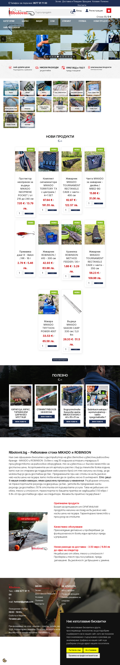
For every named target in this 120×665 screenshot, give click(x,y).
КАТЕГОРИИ (8, 21)
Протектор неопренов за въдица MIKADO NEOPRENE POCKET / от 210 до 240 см (25, 188)
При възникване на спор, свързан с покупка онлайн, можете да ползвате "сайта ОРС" (49, 626)
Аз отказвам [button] (90, 650)
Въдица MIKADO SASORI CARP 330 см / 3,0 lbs (72, 328)
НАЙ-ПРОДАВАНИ (11, 27)
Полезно (104, 1)
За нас (58, 1)
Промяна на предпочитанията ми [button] (83, 656)
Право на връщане (70, 594)
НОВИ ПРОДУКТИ (102, 21)
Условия (96, 1)
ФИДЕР (39, 21)
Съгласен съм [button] (75, 650)
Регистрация (96, 10)
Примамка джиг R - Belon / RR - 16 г (25, 255)
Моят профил (68, 590)
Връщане (87, 1)
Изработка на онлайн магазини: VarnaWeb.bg (29, 632)
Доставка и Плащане (72, 1)
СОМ (52, 21)
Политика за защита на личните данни (54, 629)
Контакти (82, 5)
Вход (79, 10)
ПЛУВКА (82, 21)
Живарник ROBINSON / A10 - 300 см (48, 255)
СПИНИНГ (66, 21)
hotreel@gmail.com (23, 601)
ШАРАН (25, 21)
